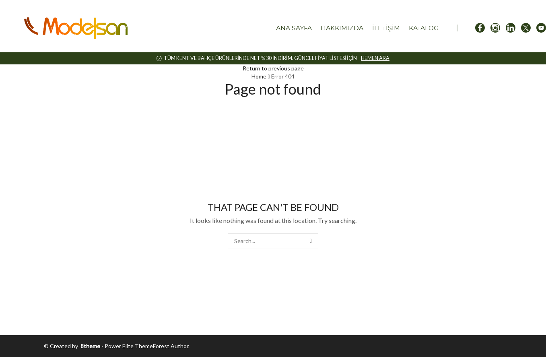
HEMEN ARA (375, 58)
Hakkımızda (342, 28)
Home (258, 76)
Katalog (424, 28)
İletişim (386, 28)
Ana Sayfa (294, 28)
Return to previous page (273, 68)
